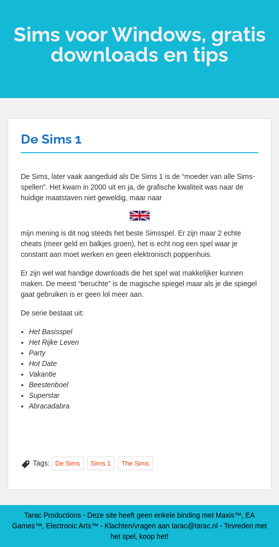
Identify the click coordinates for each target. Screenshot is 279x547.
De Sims (67, 463)
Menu (18, 17)
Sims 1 (101, 463)
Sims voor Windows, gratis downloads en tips (140, 44)
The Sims (135, 463)
